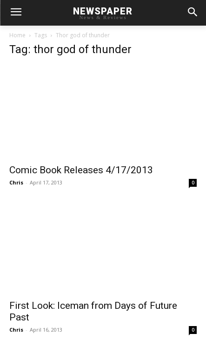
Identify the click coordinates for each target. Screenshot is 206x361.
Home (17, 35)
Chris (16, 182)
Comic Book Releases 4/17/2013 (81, 170)
